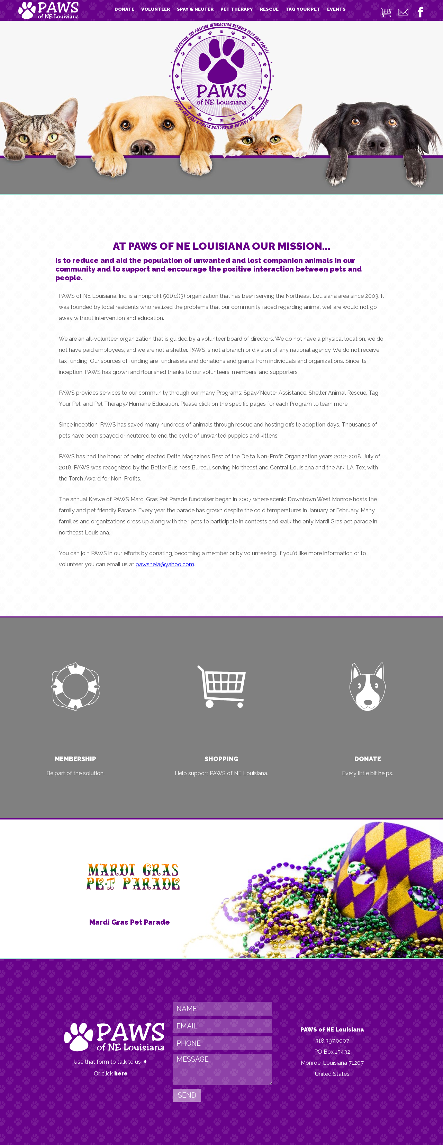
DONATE (124, 9)
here (121, 1073)
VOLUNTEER (155, 9)
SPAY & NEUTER (195, 9)
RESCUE (269, 9)
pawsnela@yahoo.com (165, 564)
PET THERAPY (236, 9)
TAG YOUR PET (303, 9)
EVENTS (336, 9)
